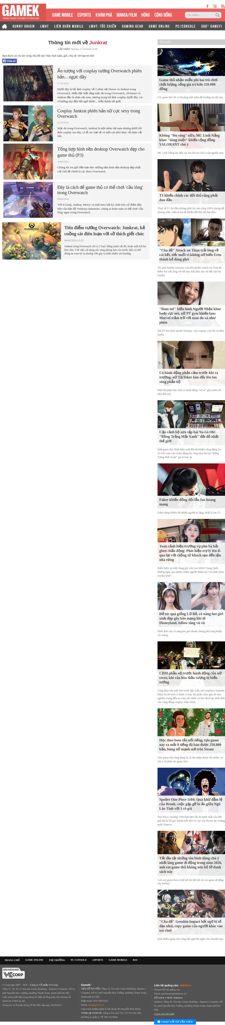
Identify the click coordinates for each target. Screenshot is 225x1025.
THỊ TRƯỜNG (57, 960)
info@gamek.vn (96, 1004)
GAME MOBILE (62, 14)
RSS (135, 959)
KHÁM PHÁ (104, 14)
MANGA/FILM (127, 14)
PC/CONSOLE (186, 25)
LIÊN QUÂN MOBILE (69, 25)
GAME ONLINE (159, 25)
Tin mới (164, 42)
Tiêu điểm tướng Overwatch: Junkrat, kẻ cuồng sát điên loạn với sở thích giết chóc (104, 230)
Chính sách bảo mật (164, 1013)
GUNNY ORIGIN (24, 25)
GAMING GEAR (132, 25)
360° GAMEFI (211, 25)
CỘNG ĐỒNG (163, 14)
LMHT (44, 25)
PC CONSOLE (79, 959)
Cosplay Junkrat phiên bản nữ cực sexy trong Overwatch (98, 113)
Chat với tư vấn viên (175, 1022)
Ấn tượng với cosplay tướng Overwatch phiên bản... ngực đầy (99, 73)
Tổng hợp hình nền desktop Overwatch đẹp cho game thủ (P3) (101, 152)
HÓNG (145, 14)
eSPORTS (84, 14)
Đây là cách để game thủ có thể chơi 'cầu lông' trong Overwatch (100, 190)
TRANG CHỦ (12, 960)
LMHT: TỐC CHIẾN (103, 25)
